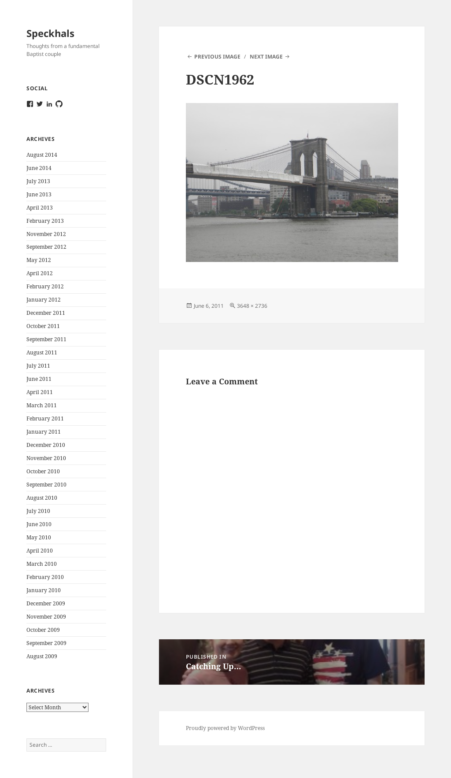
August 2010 (41, 497)
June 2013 (39, 194)
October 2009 (43, 630)
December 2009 (45, 603)
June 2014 (39, 168)
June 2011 (39, 379)
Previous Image (217, 56)
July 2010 (38, 511)
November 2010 (46, 458)
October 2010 (43, 471)
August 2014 (41, 155)
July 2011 (38, 365)
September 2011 (46, 339)
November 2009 (46, 616)
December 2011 (45, 313)
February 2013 (45, 221)
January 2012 (43, 299)
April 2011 (39, 392)
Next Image (266, 56)
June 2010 (39, 524)
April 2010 (39, 550)
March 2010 (41, 564)
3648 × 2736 (252, 306)
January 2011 (43, 431)
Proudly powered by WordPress (225, 728)
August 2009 (41, 656)
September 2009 (46, 643)
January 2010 (43, 590)
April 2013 (39, 207)
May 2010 (38, 537)
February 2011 (45, 418)
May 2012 (38, 260)
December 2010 (45, 445)
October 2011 (43, 326)
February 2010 (45, 577)
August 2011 (41, 352)
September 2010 (46, 484)
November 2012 (46, 234)
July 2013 (38, 181)
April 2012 (39, 273)
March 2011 (41, 405)
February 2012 (45, 286)
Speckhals (50, 33)
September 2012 (46, 247)
